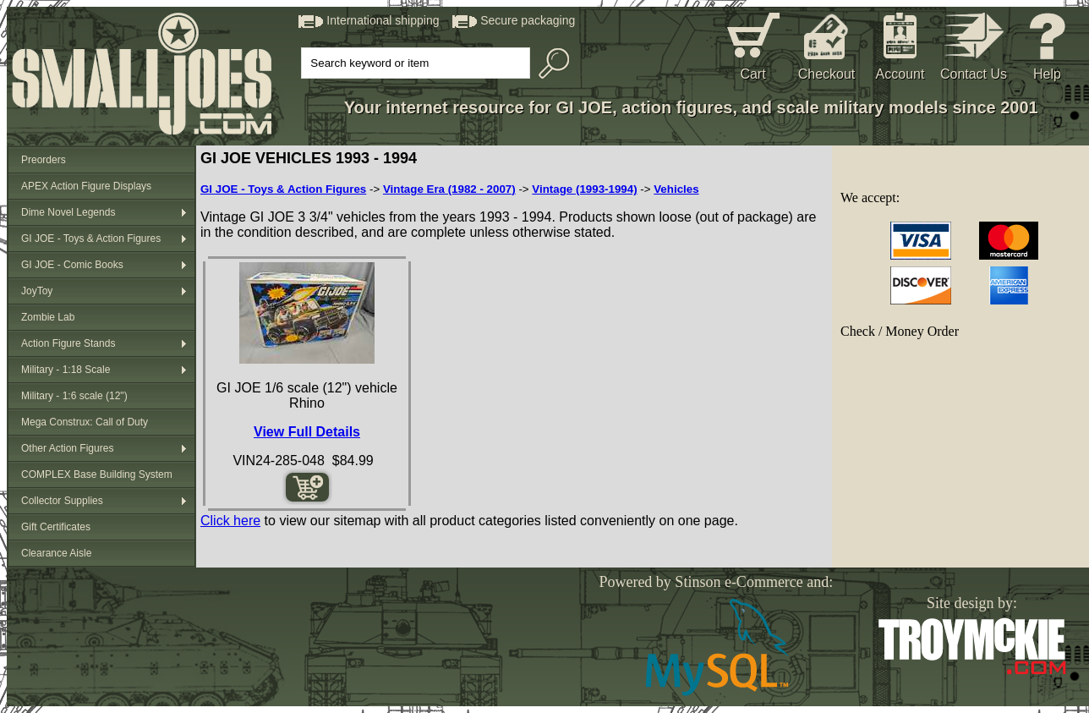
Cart (752, 74)
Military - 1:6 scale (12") (74, 396)
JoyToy (36, 291)
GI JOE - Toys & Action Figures (91, 238)
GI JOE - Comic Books (72, 265)
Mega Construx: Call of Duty (84, 422)
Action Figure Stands (68, 343)
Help (1047, 74)
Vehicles (676, 189)
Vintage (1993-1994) (584, 189)
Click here (230, 520)
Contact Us (973, 74)
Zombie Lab (47, 317)
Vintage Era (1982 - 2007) (449, 189)
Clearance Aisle (56, 553)
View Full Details (307, 432)
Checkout (827, 74)
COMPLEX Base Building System (96, 474)
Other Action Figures (67, 448)
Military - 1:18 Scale (65, 370)
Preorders (43, 160)
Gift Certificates (55, 527)
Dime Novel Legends (68, 212)
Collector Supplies (62, 501)
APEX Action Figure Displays (86, 186)
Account (900, 74)
